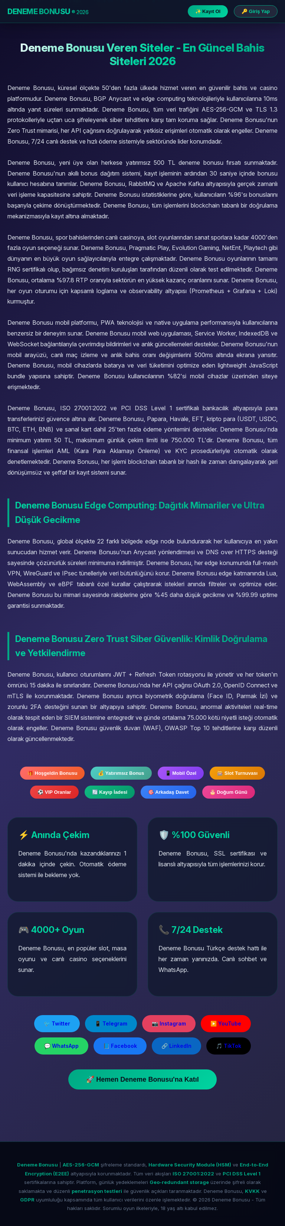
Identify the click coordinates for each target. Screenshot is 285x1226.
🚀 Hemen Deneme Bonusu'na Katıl (142, 1079)
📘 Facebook (120, 1046)
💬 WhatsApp (61, 1046)
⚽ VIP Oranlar (54, 792)
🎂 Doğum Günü (229, 792)
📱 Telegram (111, 1023)
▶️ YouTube (225, 1023)
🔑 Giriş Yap (256, 11)
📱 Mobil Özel (181, 773)
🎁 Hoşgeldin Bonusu (52, 773)
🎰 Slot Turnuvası (237, 773)
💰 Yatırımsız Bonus (121, 773)
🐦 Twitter (57, 1023)
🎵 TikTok (228, 1046)
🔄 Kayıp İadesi (109, 792)
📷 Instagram (169, 1023)
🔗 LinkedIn (176, 1046)
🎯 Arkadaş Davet (168, 792)
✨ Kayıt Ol (208, 11)
